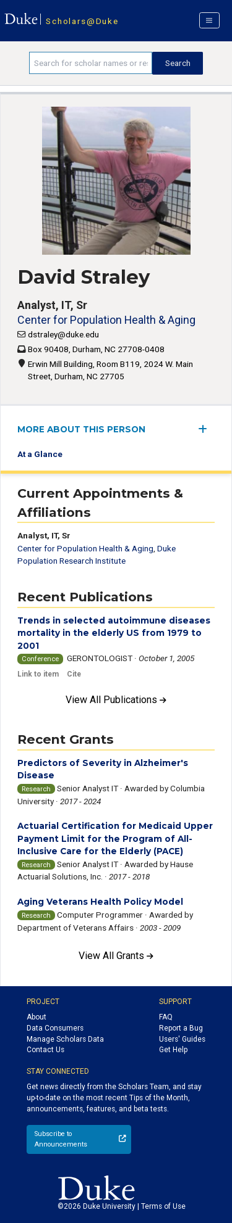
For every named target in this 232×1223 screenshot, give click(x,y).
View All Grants (116, 956)
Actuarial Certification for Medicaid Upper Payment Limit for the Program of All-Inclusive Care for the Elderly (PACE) (115, 838)
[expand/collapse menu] (206, 429)
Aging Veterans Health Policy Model (100, 902)
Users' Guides (182, 1039)
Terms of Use (163, 1206)
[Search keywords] (90, 63)
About (36, 1017)
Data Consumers (55, 1028)
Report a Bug (181, 1028)
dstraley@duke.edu (63, 334)
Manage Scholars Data (65, 1039)
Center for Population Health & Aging (106, 319)
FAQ (166, 1017)
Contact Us (45, 1049)
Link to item (38, 674)
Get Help (173, 1049)
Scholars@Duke (82, 21)
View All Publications (116, 700)
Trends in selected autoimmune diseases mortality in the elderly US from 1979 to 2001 (113, 633)
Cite (74, 674)
